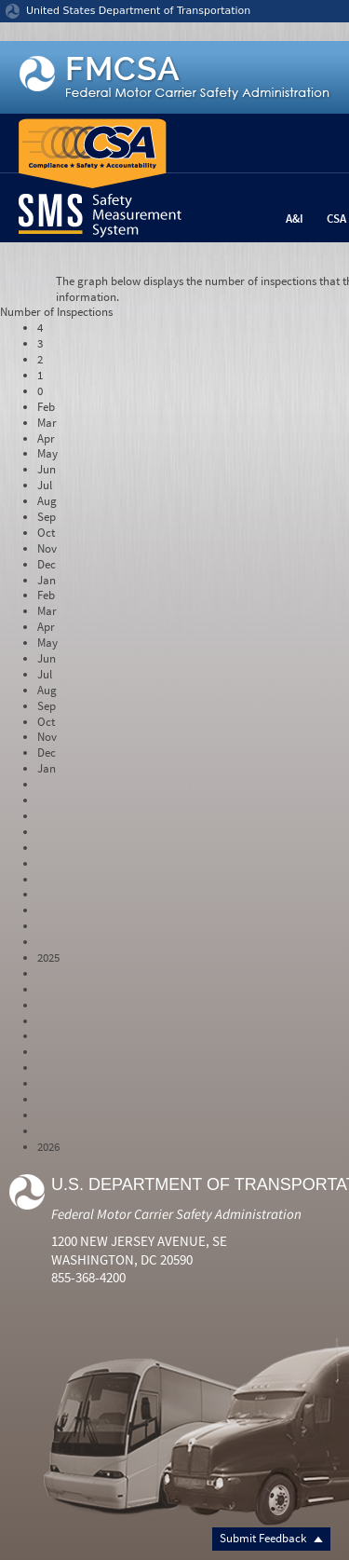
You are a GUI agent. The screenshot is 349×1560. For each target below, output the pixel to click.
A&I (294, 218)
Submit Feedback (271, 1538)
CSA (336, 218)
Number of (56, 312)
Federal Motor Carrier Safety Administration (176, 1214)
